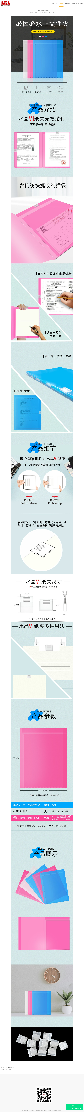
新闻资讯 (67, 3)
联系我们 (80, 3)
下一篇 (6, 1069)
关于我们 (74, 3)
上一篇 (7, 1067)
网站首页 (54, 3)
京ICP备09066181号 (57, 1110)
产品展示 (61, 3)
